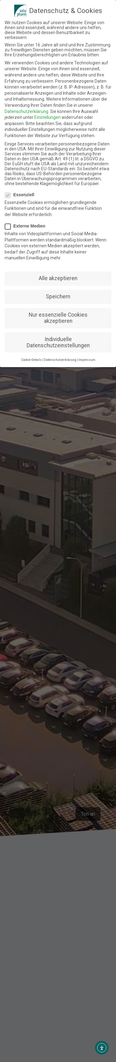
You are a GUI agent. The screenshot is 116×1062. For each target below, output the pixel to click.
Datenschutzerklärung (26, 111)
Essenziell (21, 194)
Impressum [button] (87, 360)
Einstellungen (47, 117)
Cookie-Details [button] (31, 360)
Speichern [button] (58, 296)
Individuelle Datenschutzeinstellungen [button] (58, 342)
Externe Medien (27, 225)
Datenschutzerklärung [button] (60, 360)
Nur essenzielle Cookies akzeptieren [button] (58, 318)
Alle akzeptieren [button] (58, 278)
